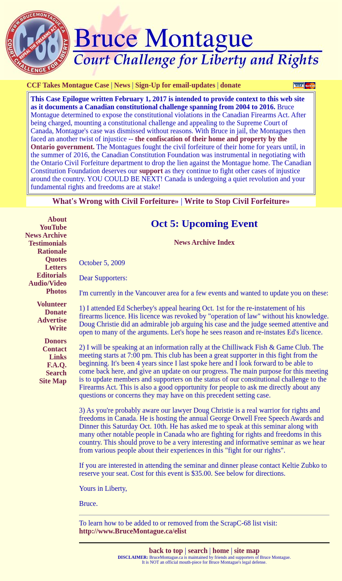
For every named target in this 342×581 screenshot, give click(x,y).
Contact (55, 349)
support (151, 171)
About (57, 219)
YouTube (53, 227)
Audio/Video (47, 283)
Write (58, 328)
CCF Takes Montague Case (68, 85)
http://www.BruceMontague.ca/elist (133, 531)
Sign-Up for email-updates (175, 85)
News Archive (46, 235)
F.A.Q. (57, 365)
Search (56, 373)
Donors (55, 341)
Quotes (56, 259)
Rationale (52, 251)
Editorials (51, 275)
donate (230, 85)
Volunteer (52, 304)
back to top (166, 550)
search (197, 550)
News (122, 85)
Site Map (53, 381)
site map (246, 550)
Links (58, 357)
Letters (56, 267)
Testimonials (47, 243)
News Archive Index (204, 242)
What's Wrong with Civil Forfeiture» (115, 201)
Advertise (52, 320)
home (221, 550)
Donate (56, 312)
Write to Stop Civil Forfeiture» (237, 201)
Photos (56, 291)
